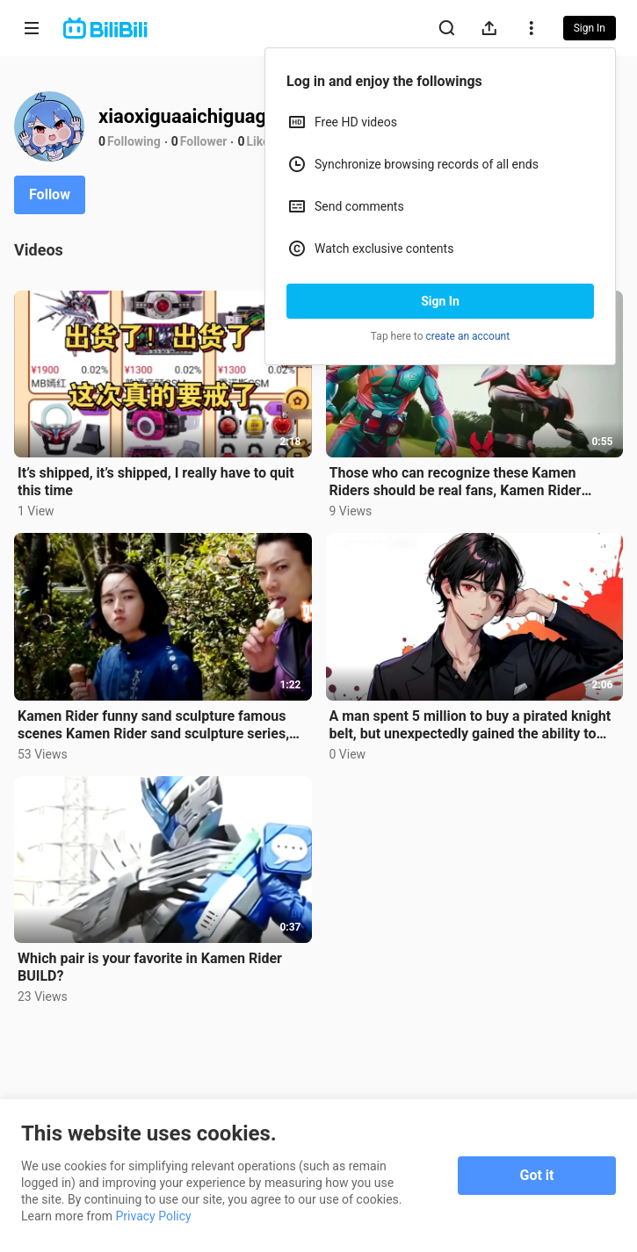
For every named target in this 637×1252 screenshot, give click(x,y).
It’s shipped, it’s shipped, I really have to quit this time (156, 481)
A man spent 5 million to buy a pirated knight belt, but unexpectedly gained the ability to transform (470, 725)
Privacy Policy (154, 1216)
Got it (537, 1175)
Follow (49, 194)
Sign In (440, 301)
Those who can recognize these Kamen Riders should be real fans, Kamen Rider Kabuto (455, 482)
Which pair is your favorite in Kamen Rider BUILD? (150, 967)
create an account (468, 336)
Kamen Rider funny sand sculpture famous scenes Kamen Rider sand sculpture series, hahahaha (153, 725)
